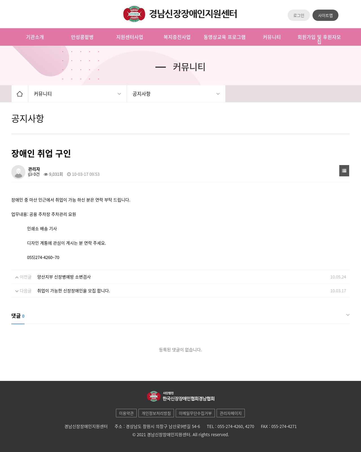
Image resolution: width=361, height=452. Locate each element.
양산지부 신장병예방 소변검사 (64, 277)
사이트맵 (325, 15)
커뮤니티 (43, 93)
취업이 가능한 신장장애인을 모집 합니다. (73, 291)
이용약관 (126, 413)
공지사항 (142, 93)
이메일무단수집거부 (195, 413)
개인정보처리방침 (156, 413)
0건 (34, 174)
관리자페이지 (231, 413)
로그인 (298, 15)
